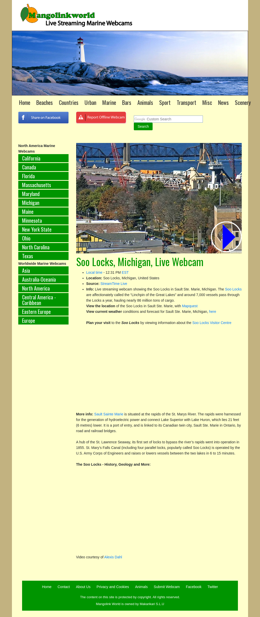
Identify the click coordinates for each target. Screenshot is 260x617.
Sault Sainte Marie (108, 414)
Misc (207, 102)
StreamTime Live (114, 284)
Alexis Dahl (113, 557)
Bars (126, 102)
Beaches (44, 102)
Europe (28, 320)
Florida (28, 176)
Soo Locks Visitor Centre (211, 323)
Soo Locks (233, 289)
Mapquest (190, 306)
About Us (83, 587)
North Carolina (36, 247)
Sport (165, 102)
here (212, 312)
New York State (37, 229)
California (31, 158)
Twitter (212, 587)
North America (36, 288)
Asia (26, 270)
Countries (68, 102)
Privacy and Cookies (112, 587)
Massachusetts (36, 185)
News (223, 102)
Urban (90, 102)
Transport (186, 102)
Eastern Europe (36, 311)
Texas (27, 256)
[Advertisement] (43, 412)
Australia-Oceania (39, 279)
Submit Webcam (167, 587)
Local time (94, 272)
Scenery (243, 102)
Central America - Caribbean (39, 299)
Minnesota (32, 220)
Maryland (31, 194)
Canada (29, 167)
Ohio (26, 238)
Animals (145, 102)
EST (125, 272)
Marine (109, 102)
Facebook (193, 587)
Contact (64, 587)
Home (24, 102)
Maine (28, 211)
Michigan (30, 202)
